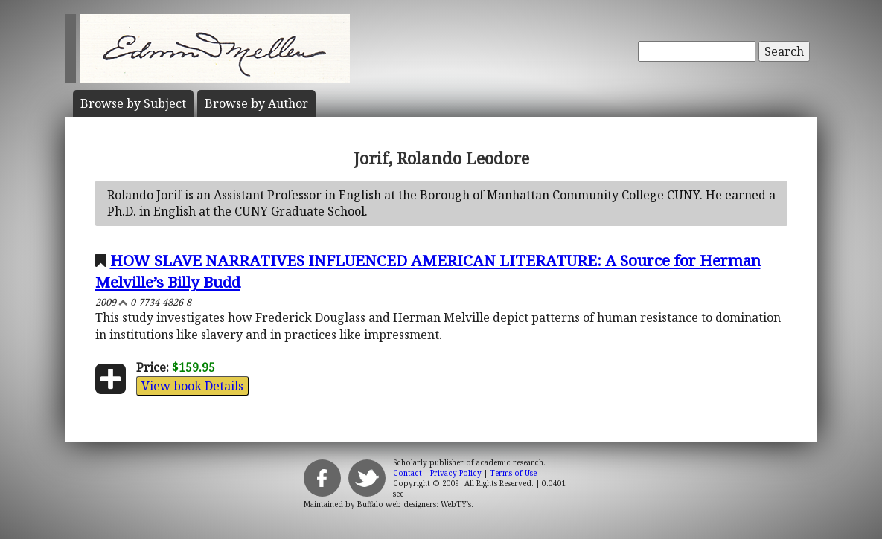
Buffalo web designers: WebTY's (414, 504)
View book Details (192, 386)
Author (256, 103)
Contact (407, 473)
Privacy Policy (456, 473)
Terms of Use (513, 473)
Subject (133, 103)
